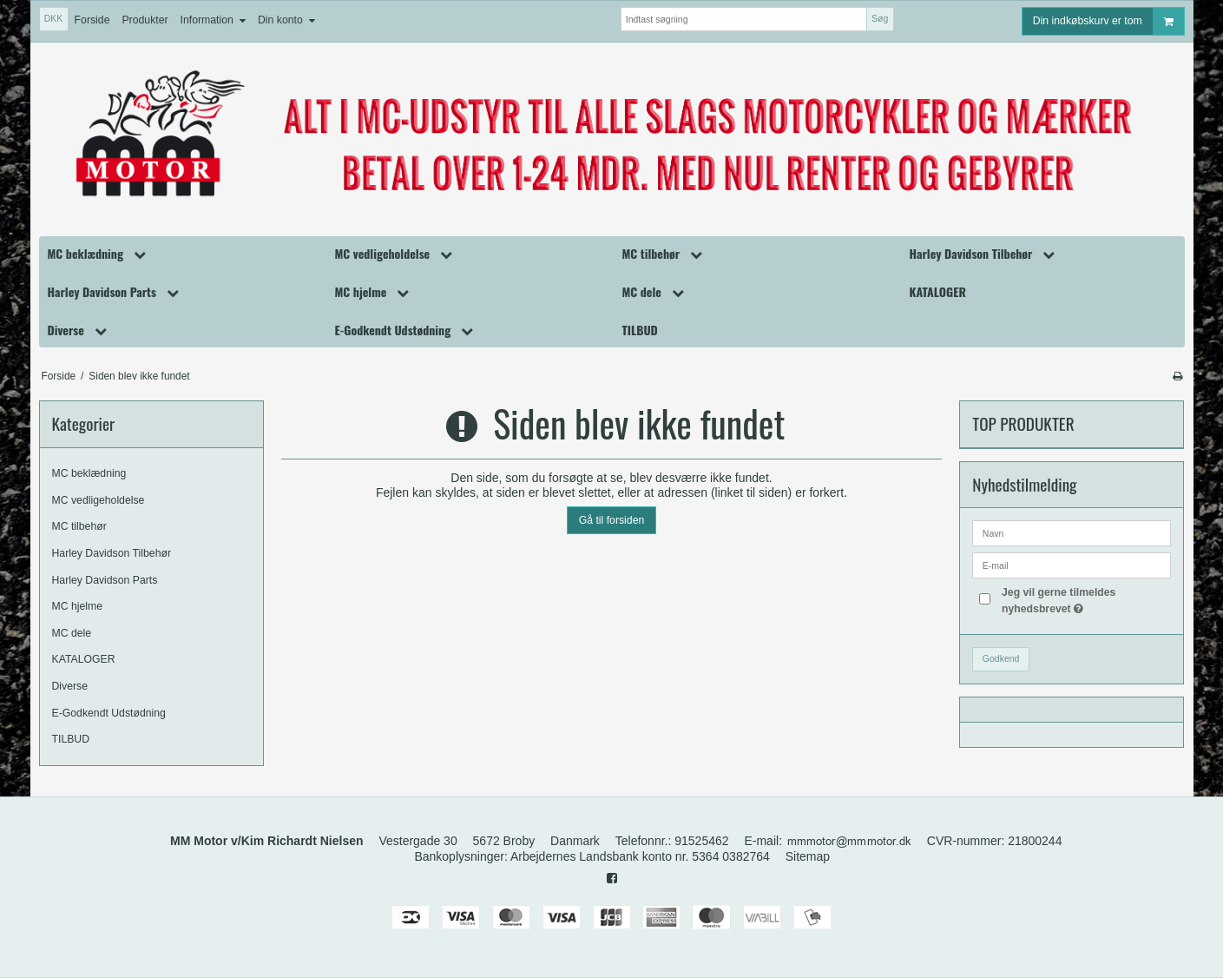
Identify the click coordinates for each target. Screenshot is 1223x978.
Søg (879, 18)
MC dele (72, 633)
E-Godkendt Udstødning (109, 713)
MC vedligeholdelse (98, 500)
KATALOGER (83, 659)
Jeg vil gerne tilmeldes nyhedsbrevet (1085, 599)
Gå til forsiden (612, 520)
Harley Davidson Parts (105, 580)
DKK (53, 18)
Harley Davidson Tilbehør (112, 553)
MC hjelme (77, 606)
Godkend (1001, 658)
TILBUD (71, 739)
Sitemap (808, 856)
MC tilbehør (79, 526)
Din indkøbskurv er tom (1108, 21)
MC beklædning (89, 473)
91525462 (701, 841)
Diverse (70, 686)
